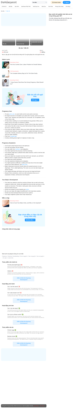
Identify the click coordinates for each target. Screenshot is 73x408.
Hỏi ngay (35, 98)
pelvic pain (12, 112)
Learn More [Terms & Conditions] (36, 405)
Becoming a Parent (14, 61)
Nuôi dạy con (33, 6)
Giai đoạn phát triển (23, 6)
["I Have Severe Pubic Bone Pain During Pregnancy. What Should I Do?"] (6, 81)
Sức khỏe (46, 6)
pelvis (27, 188)
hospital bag (13, 135)
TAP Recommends (14, 70)
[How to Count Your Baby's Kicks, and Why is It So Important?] (6, 202)
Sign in (66, 2)
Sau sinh (15, 6)
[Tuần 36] (8, 9)
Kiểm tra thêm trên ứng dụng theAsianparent (24, 277)
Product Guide (56, 2)
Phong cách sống (54, 6)
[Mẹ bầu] (2, 9)
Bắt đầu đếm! (30, 218)
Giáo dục (40, 6)
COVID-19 (4, 6)
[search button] (46, 2)
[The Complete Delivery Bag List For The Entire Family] (6, 72)
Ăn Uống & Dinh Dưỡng (65, 6)
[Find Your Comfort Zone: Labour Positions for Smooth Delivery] (6, 63)
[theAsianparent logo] (9, 2)
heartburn (17, 148)
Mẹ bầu (10, 6)
